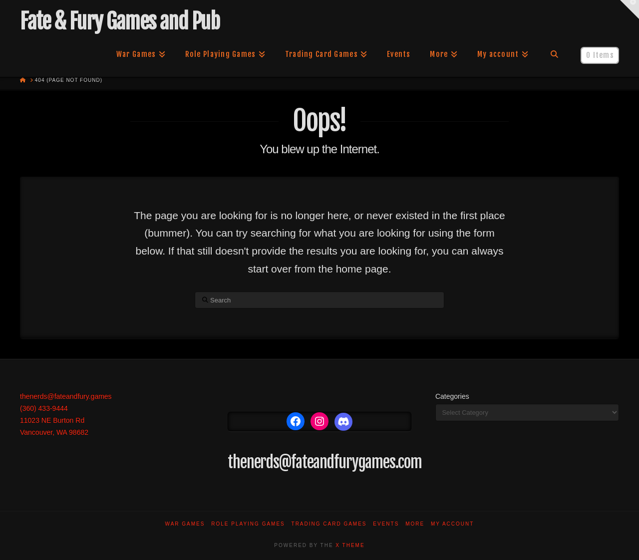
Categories (452, 396)
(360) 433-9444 (44, 408)
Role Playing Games (248, 524)
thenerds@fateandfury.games (66, 396)
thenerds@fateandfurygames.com (325, 462)
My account (452, 524)
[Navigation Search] (554, 54)
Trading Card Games (329, 524)
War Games (185, 524)
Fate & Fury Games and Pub (119, 21)
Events (386, 524)
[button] (629, 9)
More (414, 524)
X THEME (349, 545)
